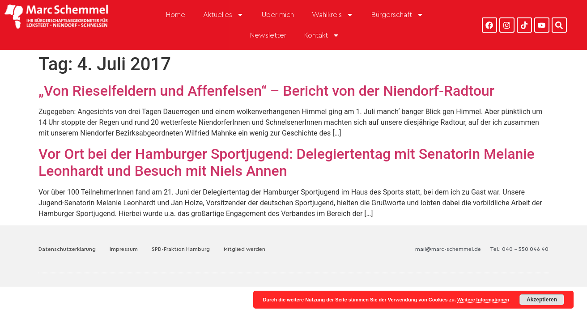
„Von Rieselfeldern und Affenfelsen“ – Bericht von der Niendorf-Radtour (266, 90)
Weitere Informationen (483, 299)
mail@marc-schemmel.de (448, 249)
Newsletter (268, 35)
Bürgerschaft (397, 15)
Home (175, 14)
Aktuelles (223, 15)
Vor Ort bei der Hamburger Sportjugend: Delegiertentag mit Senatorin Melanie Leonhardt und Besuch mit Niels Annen (286, 162)
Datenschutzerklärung (67, 249)
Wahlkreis (332, 15)
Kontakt (322, 35)
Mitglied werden (244, 249)
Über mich (278, 14)
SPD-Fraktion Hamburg (181, 249)
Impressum (124, 249)
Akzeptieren (542, 300)
